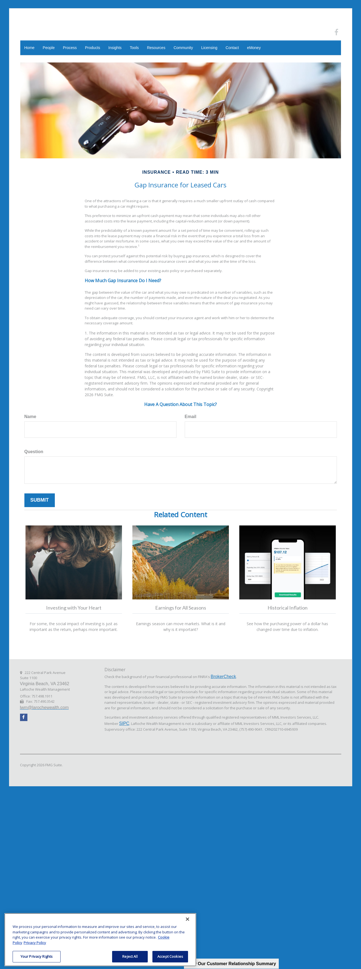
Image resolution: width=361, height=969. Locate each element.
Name (30, 416)
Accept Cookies (170, 956)
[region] (100, 939)
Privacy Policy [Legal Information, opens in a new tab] (35, 942)
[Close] (187, 919)
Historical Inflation (288, 608)
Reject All (129, 956)
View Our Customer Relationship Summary (231, 963)
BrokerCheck (223, 676)
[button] (49, 48)
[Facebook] (336, 32)
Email (191, 416)
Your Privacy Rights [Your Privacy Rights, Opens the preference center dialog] (37, 956)
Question (33, 451)
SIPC (124, 723)
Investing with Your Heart (73, 608)
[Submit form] (39, 500)
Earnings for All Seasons (180, 608)
